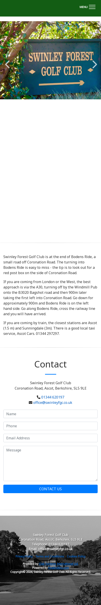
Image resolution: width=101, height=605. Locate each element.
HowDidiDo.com (58, 568)
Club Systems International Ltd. (58, 564)
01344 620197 (52, 397)
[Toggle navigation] (87, 6)
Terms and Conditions (49, 556)
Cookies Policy (76, 556)
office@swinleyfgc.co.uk (52, 402)
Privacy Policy (24, 556)
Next (93, 62)
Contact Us (50, 488)
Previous (7, 62)
